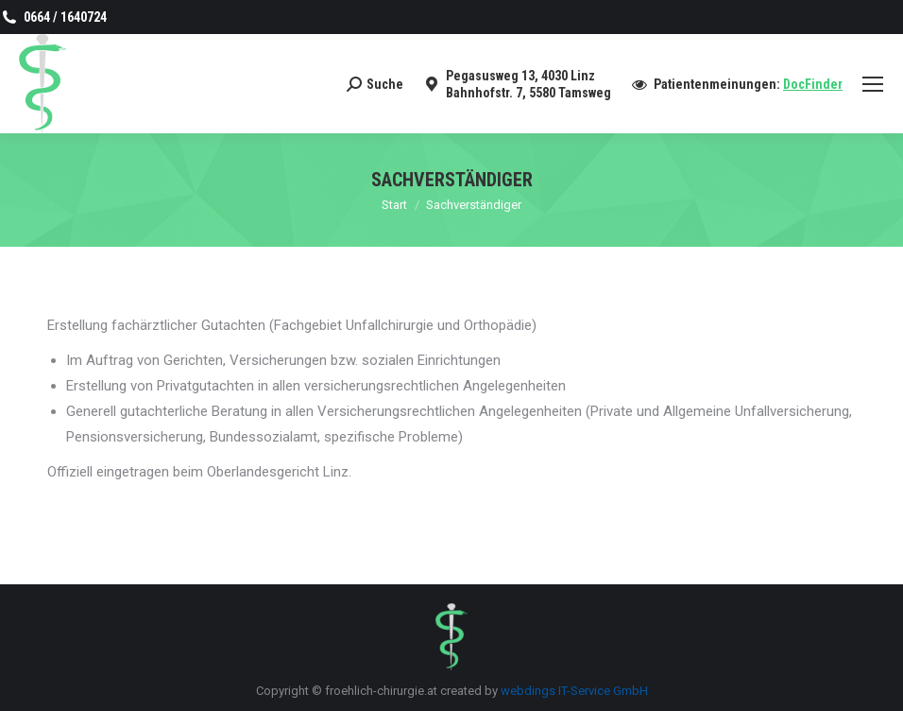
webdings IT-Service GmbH (574, 691)
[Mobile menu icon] (872, 84)
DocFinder (813, 84)
